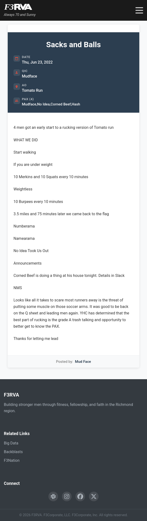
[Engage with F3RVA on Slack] (53, 496)
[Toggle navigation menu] (139, 10)
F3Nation (12, 460)
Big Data (11, 443)
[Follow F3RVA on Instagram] (67, 496)
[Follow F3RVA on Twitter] (94, 496)
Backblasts (13, 451)
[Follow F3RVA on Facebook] (80, 496)
